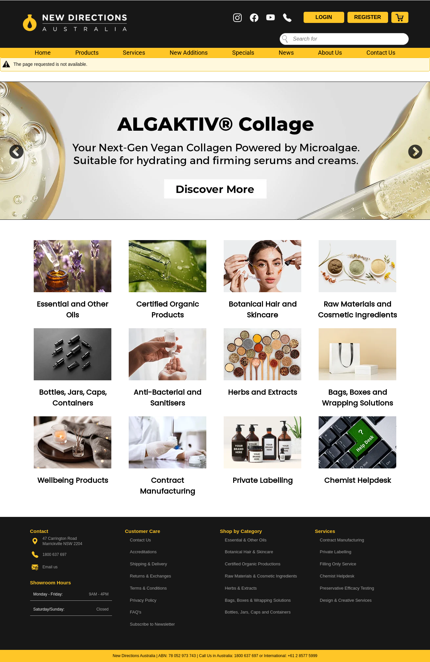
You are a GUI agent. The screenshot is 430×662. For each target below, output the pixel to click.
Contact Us (380, 52)
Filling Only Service (338, 563)
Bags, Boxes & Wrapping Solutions (258, 600)
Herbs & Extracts (241, 588)
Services (134, 52)
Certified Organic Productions (253, 563)
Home (43, 52)
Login (323, 17)
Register (367, 17)
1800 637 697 (246, 655)
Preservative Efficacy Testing (347, 588)
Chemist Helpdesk (357, 480)
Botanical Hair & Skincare (249, 551)
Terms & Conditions (148, 588)
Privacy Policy (143, 600)
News (286, 52)
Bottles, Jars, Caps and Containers (258, 612)
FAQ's (135, 612)
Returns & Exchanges (150, 576)
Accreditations (143, 551)
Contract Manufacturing (342, 540)
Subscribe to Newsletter (152, 624)
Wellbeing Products (72, 480)
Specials (243, 52)
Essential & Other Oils (246, 540)
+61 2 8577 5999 (302, 655)
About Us (330, 52)
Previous (11, 150)
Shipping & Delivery (148, 563)
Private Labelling (263, 480)
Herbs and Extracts (262, 392)
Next (410, 150)
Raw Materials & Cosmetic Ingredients (261, 576)
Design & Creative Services (346, 600)
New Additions (189, 52)
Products (87, 52)
